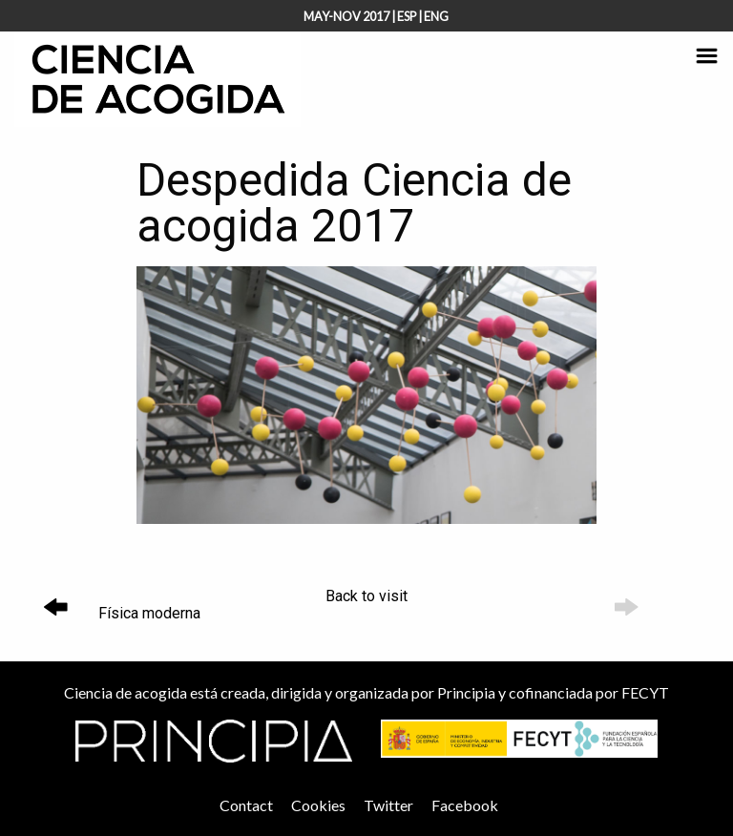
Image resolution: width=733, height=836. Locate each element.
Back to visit (366, 596)
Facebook (464, 805)
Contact (246, 805)
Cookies (318, 805)
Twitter (388, 805)
